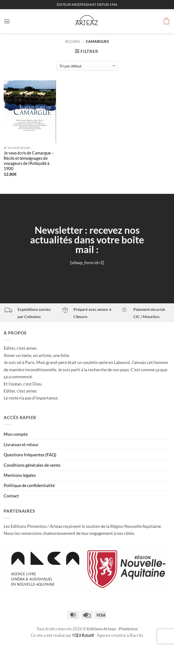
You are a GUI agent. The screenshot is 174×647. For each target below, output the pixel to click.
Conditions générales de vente (32, 465)
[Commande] (87, 66)
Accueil (72, 41)
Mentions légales (20, 475)
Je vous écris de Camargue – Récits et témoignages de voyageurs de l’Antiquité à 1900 (29, 161)
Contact (11, 495)
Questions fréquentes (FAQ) (30, 454)
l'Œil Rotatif (83, 635)
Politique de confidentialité (29, 485)
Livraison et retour (21, 444)
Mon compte (16, 434)
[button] (7, 21)
